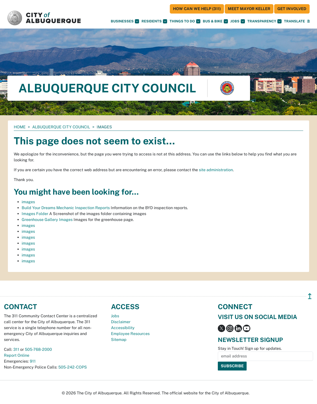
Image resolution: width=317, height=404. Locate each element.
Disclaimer (120, 322)
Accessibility (123, 327)
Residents (154, 21)
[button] (294, 21)
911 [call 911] (33, 361)
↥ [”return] (309, 296)
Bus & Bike (215, 21)
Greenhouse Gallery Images (47, 219)
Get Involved (291, 8)
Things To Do (185, 21)
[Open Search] (308, 21)
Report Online (16, 355)
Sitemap (119, 339)
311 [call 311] (16, 349)
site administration (216, 170)
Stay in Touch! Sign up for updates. (250, 348)
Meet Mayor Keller (249, 8)
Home (20, 127)
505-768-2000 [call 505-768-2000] (38, 349)
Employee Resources (130, 333)
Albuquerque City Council (61, 127)
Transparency (264, 21)
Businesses (125, 21)
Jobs (237, 21)
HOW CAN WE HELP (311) (197, 8)
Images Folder (35, 213)
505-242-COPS (72, 367)
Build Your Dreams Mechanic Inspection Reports (66, 207)
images (28, 202)
